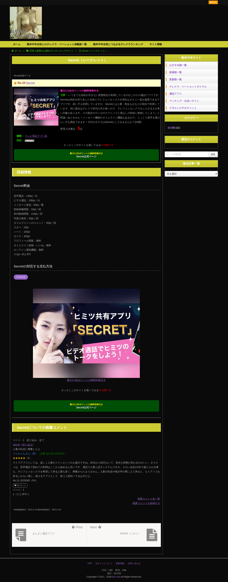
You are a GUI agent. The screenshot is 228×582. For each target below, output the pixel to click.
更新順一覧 (175, 79)
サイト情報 (155, 44)
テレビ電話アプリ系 (36, 136)
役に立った (20, 485)
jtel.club (116, 576)
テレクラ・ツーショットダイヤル (188, 86)
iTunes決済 (20, 277)
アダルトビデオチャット (183, 108)
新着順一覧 (175, 72)
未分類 (171, 127)
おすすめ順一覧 (178, 65)
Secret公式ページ (86, 155)
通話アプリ (175, 93)
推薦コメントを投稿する (146, 503)
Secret (30, 82)
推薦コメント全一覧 (149, 498)
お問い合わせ (134, 563)
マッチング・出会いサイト (184, 101)
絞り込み (27, 444)
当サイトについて (103, 563)
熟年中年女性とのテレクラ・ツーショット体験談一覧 (57, 44)
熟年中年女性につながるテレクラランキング (118, 44)
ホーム (16, 44)
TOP (89, 563)
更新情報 (120, 563)
